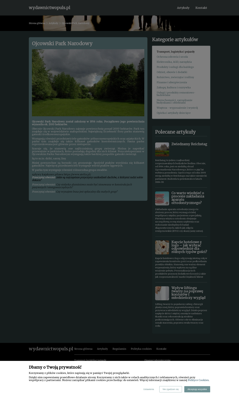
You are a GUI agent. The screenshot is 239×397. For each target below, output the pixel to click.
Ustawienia (148, 389)
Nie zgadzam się (171, 389)
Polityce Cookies (198, 380)
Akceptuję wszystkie (197, 389)
